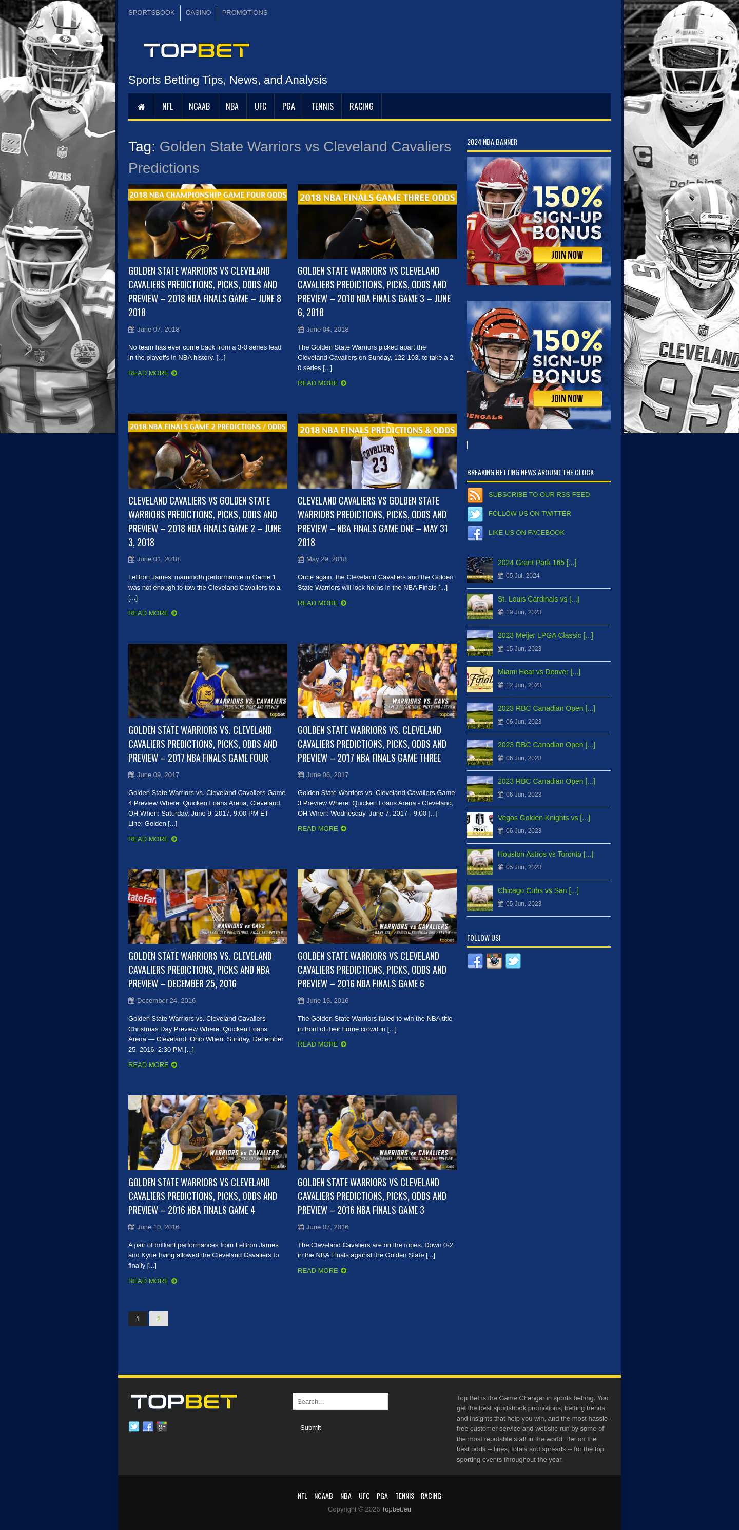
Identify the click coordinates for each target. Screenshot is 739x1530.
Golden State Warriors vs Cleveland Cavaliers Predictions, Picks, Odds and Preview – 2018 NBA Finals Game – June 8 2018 (204, 291)
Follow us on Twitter (530, 513)
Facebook (147, 1426)
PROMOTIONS (245, 12)
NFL (167, 106)
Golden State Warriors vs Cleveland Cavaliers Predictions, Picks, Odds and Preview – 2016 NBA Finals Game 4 (202, 1195)
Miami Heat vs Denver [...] (539, 672)
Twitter (134, 1426)
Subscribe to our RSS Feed (539, 494)
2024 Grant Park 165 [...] (537, 562)
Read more (148, 373)
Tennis (322, 106)
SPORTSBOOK (151, 12)
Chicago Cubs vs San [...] (538, 890)
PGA (288, 106)
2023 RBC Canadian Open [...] (546, 708)
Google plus (161, 1426)
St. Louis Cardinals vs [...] (538, 599)
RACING (361, 106)
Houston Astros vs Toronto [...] (546, 854)
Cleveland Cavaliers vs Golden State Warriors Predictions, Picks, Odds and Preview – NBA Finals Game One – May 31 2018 (373, 521)
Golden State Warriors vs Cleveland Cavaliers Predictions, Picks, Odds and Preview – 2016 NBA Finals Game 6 (372, 969)
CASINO (198, 12)
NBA (232, 106)
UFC (260, 106)
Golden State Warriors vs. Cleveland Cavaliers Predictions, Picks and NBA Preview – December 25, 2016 (200, 969)
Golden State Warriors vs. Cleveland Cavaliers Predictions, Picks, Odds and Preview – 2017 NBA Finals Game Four (202, 743)
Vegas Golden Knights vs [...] (544, 818)
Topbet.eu (396, 1509)
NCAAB (199, 106)
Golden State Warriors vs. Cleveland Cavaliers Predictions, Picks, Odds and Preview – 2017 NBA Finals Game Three (372, 743)
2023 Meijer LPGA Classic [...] (545, 635)
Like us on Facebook (527, 532)
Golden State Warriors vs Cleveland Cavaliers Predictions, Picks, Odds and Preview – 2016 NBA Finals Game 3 (372, 1195)
